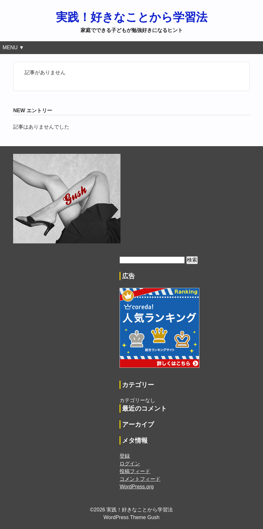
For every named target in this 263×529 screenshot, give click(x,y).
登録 (125, 456)
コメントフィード (140, 479)
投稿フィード (135, 471)
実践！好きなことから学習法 (131, 17)
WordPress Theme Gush (131, 517)
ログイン (130, 463)
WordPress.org (136, 486)
